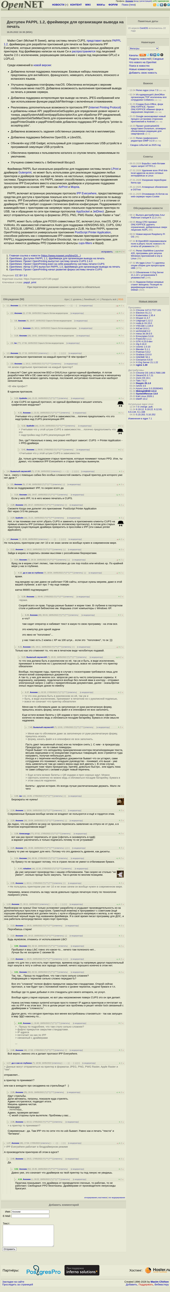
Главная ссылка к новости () (45, 255)
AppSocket (83, 211)
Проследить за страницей (17, 1288)
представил (94, 40)
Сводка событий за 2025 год (145, 145)
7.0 (137, 406)
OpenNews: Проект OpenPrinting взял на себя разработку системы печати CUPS (56, 264)
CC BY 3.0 (21, 275)
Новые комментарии (141, 69)
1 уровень (76, 299)
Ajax (66, 299)
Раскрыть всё (109, 299)
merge (144, 406)
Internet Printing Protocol (104, 107)
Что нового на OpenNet (142, 62)
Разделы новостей (140, 58)
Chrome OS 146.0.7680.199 (150, 372)
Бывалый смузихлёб (20, 471)
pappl (27, 282)
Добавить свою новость (143, 72)
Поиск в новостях (139, 65)
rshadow (27, 868)
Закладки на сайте (13, 1286)
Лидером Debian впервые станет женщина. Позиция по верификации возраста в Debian (147, 286)
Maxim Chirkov (160, 1286)
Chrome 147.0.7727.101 (148, 310)
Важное (148, 83)
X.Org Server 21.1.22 (147, 362)
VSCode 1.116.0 (144, 325)
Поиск (125, 4)
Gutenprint (25, 172)
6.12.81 (158, 409)
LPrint (115, 168)
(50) (22, 299)
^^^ (49, 364)
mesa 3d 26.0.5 (144, 333)
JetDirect (98, 211)
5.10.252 (151, 414)
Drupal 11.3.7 (143, 318)
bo (15, 343)
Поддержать (146, 1288)
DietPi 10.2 (141, 399)
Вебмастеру (162, 1288)
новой (37, 65)
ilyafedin (23, 398)
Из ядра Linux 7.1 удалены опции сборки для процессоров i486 (148, 265)
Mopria (75, 186)
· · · (74, 305)
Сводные (158, 58)
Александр (24, 834)
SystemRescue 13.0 (147, 393)
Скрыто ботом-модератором (51, 305)
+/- (98, 299)
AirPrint (62, 186)
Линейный (89, 299)
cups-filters (85, 243)
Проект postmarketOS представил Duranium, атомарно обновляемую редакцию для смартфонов (148, 130)
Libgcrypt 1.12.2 (144, 320)
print (33, 282)
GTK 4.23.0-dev (144, 341)
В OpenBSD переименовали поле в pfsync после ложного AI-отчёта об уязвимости (148, 244)
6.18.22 (149, 409)
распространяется (83, 51)
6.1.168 (141, 412)
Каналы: (134, 55)
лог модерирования (116, 1198)
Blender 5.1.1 (143, 349)
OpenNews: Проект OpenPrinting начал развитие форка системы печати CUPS (55, 269)
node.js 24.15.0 (144, 323)
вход (136, 1)
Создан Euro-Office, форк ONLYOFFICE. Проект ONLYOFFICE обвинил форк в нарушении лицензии (147, 108)
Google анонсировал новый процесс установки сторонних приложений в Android (148, 119)
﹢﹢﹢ (68, 305)
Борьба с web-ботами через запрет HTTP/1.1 (148, 164)
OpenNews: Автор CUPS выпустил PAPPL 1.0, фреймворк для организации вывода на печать (64, 266)
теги (132, 4)
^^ (46, 364)
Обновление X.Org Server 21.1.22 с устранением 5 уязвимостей (147, 275)
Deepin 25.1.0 (143, 383)
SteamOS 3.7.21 (144, 375)
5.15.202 (140, 414)
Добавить (131, 1288)
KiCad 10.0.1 (142, 328)
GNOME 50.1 (143, 357)
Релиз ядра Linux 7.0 (147, 90)
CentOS (144, 28)
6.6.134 (132, 412)
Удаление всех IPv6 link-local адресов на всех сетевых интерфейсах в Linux (149, 173)
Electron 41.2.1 (144, 312)
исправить (107, 251)
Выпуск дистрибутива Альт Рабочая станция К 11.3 (148, 216)
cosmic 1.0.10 (143, 346)
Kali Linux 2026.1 (145, 396)
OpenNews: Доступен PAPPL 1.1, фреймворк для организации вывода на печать (57, 258)
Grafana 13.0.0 (144, 354)
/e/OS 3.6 (141, 386)
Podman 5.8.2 (143, 352)
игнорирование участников (95, 1198)
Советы (148, 156)
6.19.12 (140, 409)
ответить (43, 353)
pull (150, 406)
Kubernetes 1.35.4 (145, 315)
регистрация (145, 1)
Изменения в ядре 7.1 (140, 418)
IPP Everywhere (86, 193)
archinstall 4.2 (143, 331)
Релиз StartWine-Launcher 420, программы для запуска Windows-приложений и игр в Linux (147, 254)
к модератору (86, 305)
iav (20, 796)
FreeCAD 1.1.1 (144, 339)
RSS (120, 299)
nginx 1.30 (141, 365)
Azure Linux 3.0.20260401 (149, 388)
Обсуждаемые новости (148, 208)
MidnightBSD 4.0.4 (146, 391)
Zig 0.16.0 (141, 344)
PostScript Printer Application (93, 232)
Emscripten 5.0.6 (144, 336)
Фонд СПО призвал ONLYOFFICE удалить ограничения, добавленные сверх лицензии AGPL (149, 226)
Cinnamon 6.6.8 (144, 359)
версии (46, 65)
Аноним (14, 305)
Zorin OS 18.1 (143, 378)
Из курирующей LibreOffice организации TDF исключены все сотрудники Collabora (149, 97)
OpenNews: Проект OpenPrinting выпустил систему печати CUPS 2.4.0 (51, 261)
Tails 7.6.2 (141, 380)
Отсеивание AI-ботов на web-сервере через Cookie (149, 195)
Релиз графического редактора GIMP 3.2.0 (144, 139)
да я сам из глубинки (33, 573)
